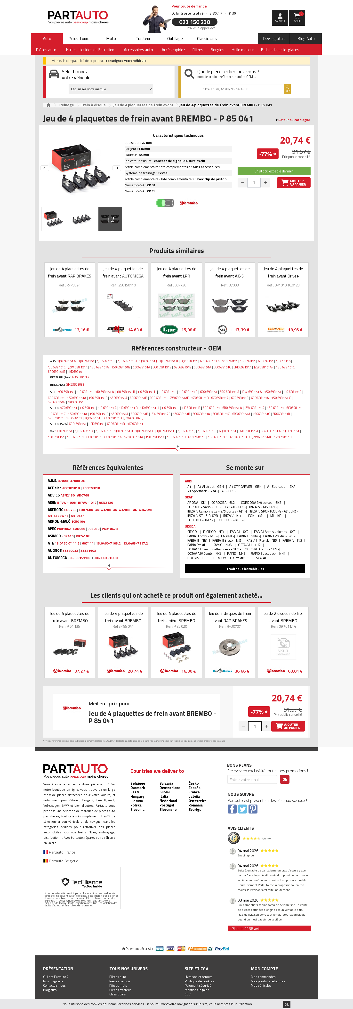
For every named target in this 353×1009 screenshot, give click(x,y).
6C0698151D (113, 418)
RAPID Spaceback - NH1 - (269, 553)
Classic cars (207, 38)
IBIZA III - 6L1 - (235, 506)
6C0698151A (202, 367)
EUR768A (86, 510)
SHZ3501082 (75, 384)
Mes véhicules (261, 985)
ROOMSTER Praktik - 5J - (235, 557)
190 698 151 (56, 437)
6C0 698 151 (56, 397)
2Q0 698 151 (158, 397)
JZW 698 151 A (252, 391)
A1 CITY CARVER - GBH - (246, 486)
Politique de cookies (199, 981)
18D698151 (96, 423)
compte (280, 21)
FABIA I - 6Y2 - (240, 531)
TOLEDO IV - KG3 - (230, 519)
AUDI (188, 481)
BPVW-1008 (66, 502)
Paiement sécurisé (198, 985)
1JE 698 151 (291, 431)
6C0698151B (138, 397)
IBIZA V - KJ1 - (233, 515)
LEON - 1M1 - (257, 515)
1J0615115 (283, 361)
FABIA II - (227, 535)
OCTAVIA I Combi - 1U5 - (262, 549)
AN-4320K (103, 510)
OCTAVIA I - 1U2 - (250, 544)
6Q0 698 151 (189, 361)
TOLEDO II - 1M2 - (200, 519)
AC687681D (91, 488)
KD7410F (83, 536)
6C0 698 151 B (240, 437)
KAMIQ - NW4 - (224, 544)
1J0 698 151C (57, 367)
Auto (47, 38)
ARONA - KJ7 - (197, 502)
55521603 (88, 550)
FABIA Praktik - (198, 544)
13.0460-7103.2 (108, 543)
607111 (88, 543)
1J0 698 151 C (144, 431)
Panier (298, 17)
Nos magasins (53, 981)
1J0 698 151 (86, 361)
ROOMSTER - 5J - (200, 557)
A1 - (190, 486)
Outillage (175, 38)
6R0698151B (56, 371)
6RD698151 (56, 418)
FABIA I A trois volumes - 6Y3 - (276, 531)
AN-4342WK (142, 510)
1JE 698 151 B (168, 361)
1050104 (78, 521)
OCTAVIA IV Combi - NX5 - (205, 553)
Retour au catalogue (294, 120)
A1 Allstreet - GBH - (212, 486)
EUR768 (70, 510)
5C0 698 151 (65, 391)
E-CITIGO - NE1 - (215, 531)
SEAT (189, 497)
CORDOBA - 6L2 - (224, 502)
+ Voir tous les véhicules (245, 568)
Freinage (66, 105)
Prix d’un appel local (201, 28)
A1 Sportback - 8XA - (282, 486)
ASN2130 (68, 495)
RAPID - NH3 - (237, 553)
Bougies (217, 50)
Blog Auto (306, 38)
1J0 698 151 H (127, 361)
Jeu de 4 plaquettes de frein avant (143, 105)
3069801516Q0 (106, 558)
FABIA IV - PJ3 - (293, 540)
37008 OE (77, 481)
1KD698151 (75, 371)
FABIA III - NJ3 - (198, 540)
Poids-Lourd (79, 38)
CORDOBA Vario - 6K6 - (204, 506)
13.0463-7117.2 (135, 543)
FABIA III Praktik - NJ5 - (263, 540)
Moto (111, 38)
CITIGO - (193, 531)
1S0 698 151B (120, 367)
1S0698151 (248, 361)
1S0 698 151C (285, 367)
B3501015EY (80, 377)
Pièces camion (119, 981)
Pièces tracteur (120, 989)
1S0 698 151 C (281, 397)
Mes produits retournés (268, 981)
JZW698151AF (263, 367)
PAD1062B (110, 529)
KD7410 (67, 536)
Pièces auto (117, 976)
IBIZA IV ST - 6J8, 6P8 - (203, 515)
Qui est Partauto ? (56, 976)
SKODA (190, 526)
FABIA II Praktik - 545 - (279, 535)
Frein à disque (93, 105)
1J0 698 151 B (106, 361)
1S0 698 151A (99, 367)
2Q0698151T (93, 418)
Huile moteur (243, 50)
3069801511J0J (79, 558)
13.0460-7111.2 (67, 543)
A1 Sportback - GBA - (202, 490)
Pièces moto (118, 985)
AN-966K (77, 515)
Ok (287, 1004)
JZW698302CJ (133, 418)
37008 (63, 481)
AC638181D (71, 488)
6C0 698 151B (161, 367)
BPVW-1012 (87, 502)
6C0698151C (222, 367)
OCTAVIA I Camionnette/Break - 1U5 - (214, 549)
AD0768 (83, 495)
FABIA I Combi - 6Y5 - (202, 535)
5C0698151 (230, 361)
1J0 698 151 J (148, 361)
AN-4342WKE (58, 515)
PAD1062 (64, 529)
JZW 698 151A (78, 367)
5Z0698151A (141, 367)
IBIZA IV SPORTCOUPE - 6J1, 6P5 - (273, 511)
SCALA (260, 557)
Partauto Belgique (60, 861)
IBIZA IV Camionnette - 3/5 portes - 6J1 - (216, 511)
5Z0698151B (182, 367)
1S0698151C (261, 413)
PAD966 (79, 529)
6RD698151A (242, 367)
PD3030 (93, 529)
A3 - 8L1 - (229, 490)
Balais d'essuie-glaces (280, 50)
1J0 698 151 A (66, 361)
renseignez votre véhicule (126, 61)
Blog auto (50, 989)
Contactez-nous (54, 985)
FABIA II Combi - (248, 535)
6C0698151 (265, 361)
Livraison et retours (199, 976)
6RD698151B (116, 423)
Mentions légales (197, 989)
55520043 (70, 550)
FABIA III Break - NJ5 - (227, 540)
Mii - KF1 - (277, 515)
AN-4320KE (122, 510)
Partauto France (59, 852)
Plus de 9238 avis (246, 928)
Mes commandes (263, 976)
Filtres (197, 50)
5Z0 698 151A (133, 437)
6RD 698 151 (77, 423)
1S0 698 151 (272, 391)
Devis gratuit (274, 38)
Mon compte (264, 968)
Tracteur (143, 38)
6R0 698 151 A (210, 361)
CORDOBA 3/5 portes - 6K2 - (262, 502)
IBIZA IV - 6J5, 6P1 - (263, 506)
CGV (188, 994)
